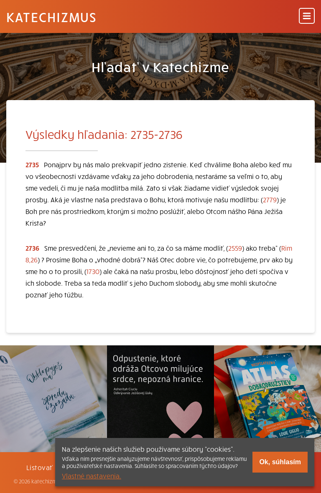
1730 (93, 271)
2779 (270, 199)
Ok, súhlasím (280, 461)
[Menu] (307, 16)
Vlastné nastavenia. (91, 475)
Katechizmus (51, 16)
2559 (235, 248)
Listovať (39, 467)
